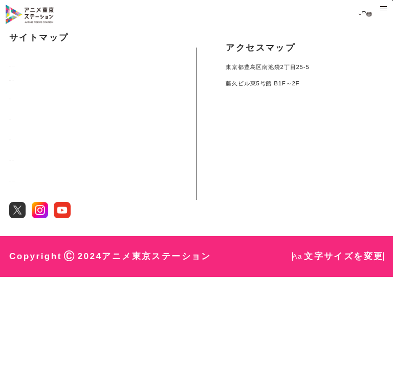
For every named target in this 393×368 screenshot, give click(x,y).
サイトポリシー (31, 258)
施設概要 (22, 176)
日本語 (345, 14)
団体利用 (22, 217)
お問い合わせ (28, 238)
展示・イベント (31, 135)
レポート (22, 196)
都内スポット (28, 155)
